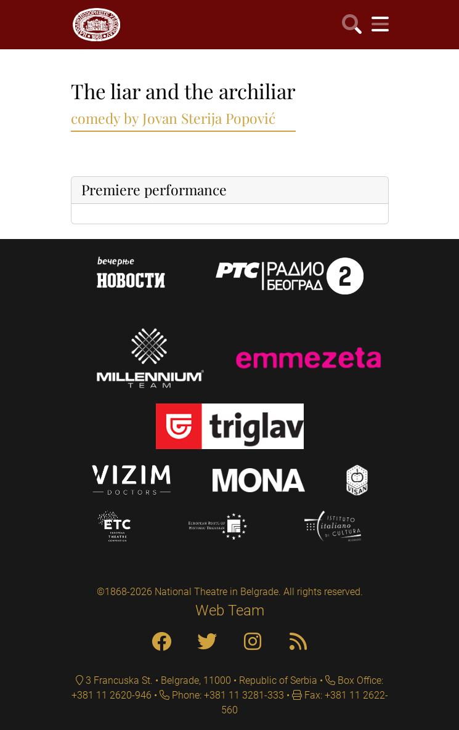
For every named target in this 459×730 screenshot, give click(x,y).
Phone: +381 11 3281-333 (226, 695)
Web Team (229, 610)
